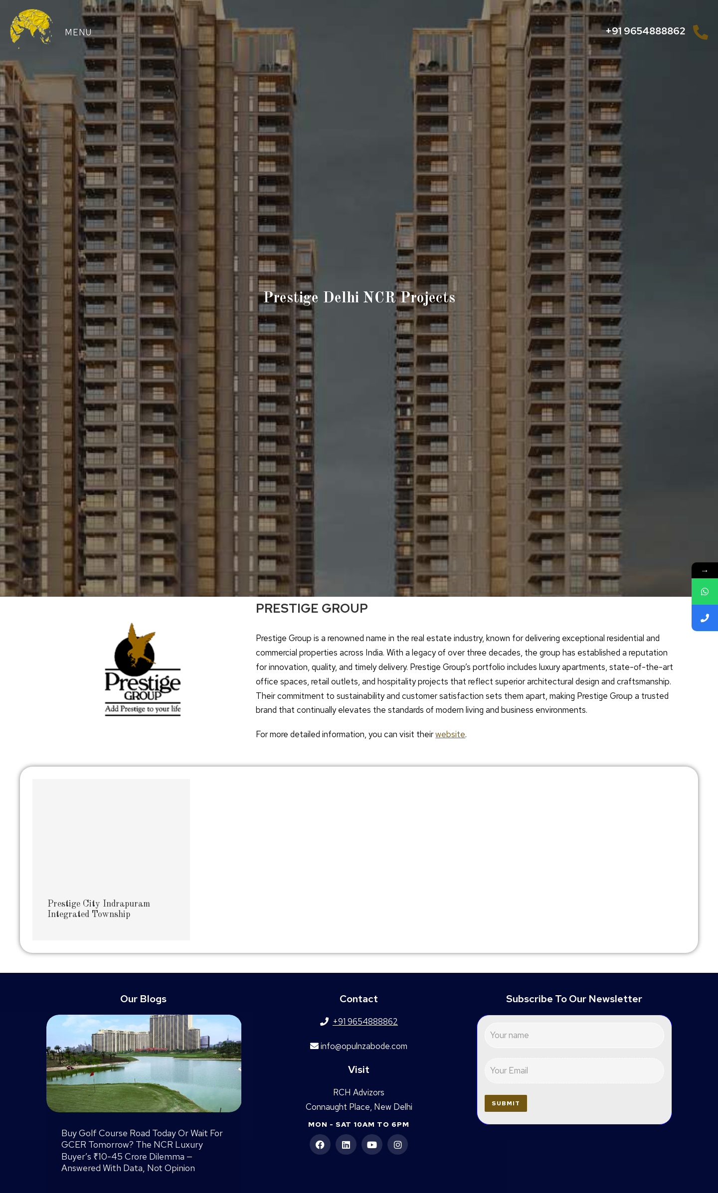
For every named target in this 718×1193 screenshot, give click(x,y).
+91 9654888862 (645, 30)
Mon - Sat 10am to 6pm (358, 1124)
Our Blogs (143, 998)
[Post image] (144, 1063)
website (450, 734)
